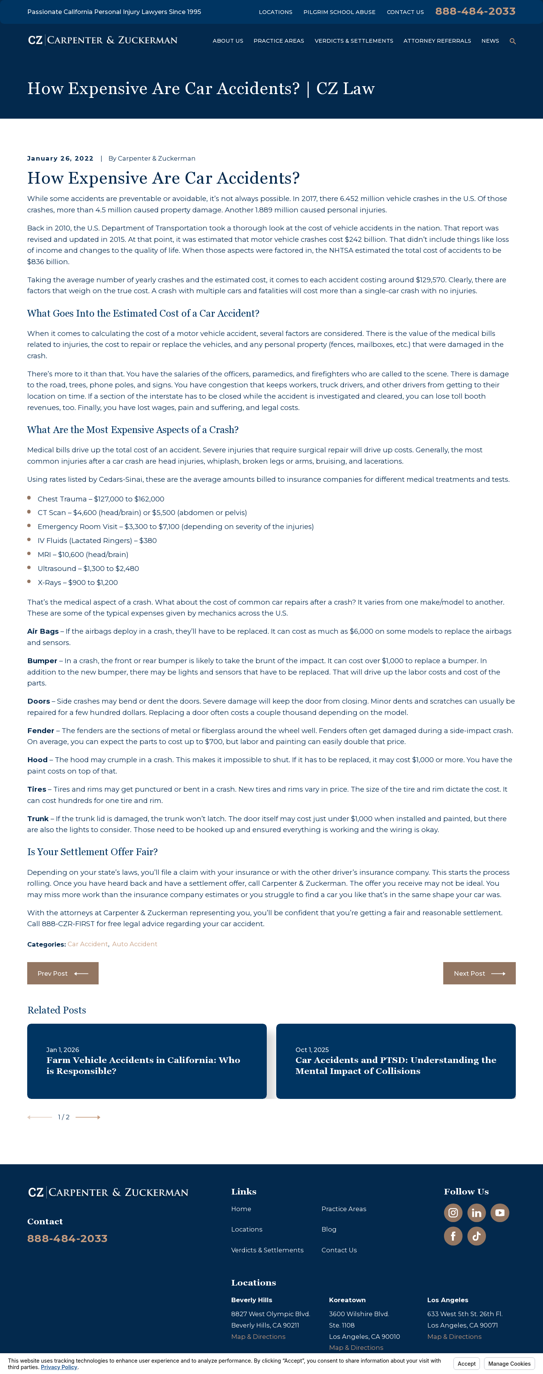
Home (241, 1209)
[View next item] (88, 1117)
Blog (329, 1229)
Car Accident (88, 944)
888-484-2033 (475, 11)
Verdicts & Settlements (267, 1250)
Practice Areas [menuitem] (279, 40)
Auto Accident (135, 944)
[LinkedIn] (476, 1213)
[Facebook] (453, 1236)
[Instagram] (453, 1213)
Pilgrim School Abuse (339, 12)
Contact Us (405, 12)
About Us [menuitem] (228, 40)
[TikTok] (476, 1236)
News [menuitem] (490, 40)
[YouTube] (500, 1213)
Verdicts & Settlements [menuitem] (354, 40)
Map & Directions (258, 1336)
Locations (275, 12)
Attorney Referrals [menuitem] (437, 40)
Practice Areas (344, 1209)
